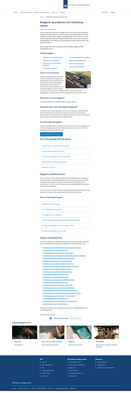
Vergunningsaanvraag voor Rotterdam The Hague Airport (59, 298)
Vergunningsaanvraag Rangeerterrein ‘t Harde (56, 276)
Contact (62, 12)
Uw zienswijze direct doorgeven (51, 136)
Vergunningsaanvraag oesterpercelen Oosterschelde (58, 287)
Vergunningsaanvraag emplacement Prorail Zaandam (58, 255)
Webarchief (73, 390)
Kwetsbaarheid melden (61, 390)
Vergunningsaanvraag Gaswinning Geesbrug (55, 252)
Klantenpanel (72, 378)
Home (15, 12)
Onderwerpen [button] (25, 12)
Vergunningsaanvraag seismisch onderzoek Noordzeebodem (60, 292)
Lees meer (17, 344)
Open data (71, 369)
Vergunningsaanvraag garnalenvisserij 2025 (55, 284)
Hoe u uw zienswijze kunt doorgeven (79, 57)
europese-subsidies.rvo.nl (76, 375)
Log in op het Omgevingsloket (51, 344)
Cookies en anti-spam (24, 390)
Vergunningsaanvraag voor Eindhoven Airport (56, 300)
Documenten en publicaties (76, 367)
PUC (70, 310)
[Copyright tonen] (89, 86)
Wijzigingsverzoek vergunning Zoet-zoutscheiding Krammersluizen (62, 250)
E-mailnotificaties (101, 364)
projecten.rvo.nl (73, 372)
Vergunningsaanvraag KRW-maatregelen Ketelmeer (57, 274)
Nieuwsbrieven (100, 367)
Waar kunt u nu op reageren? (51, 60)
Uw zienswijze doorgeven (50, 68)
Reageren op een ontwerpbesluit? (52, 57)
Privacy (33, 390)
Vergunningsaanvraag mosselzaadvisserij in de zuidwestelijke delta (62, 295)
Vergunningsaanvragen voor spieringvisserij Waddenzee (59, 290)
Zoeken (114, 12)
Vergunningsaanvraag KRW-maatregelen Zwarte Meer (58, 266)
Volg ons (72, 344)
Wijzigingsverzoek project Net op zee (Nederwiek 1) (57, 263)
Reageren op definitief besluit (77, 60)
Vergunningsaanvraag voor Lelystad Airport (55, 306)
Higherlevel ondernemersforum (105, 369)
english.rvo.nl (44, 378)
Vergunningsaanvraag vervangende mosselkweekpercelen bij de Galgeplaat (64, 258)
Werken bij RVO (45, 375)
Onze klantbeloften (46, 367)
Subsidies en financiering (41, 12)
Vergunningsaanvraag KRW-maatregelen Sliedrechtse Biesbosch (61, 268)
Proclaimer (51, 390)
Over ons (54, 12)
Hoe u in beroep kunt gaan (76, 63)
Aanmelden (100, 344)
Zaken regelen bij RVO (47, 372)
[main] (65, 185)
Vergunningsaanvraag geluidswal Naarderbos (56, 279)
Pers (42, 369)
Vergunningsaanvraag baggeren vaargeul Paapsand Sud (58, 282)
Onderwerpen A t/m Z (74, 364)
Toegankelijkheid (41, 390)
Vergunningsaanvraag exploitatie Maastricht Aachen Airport (60, 303)
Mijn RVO (105, 12)
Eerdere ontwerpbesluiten (76, 67)
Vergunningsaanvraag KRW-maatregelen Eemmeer (57, 271)
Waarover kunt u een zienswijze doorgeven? (52, 64)
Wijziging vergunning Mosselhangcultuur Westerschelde (59, 260)
